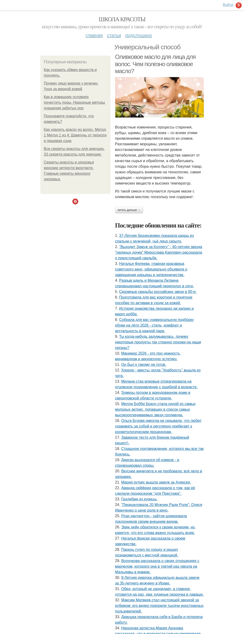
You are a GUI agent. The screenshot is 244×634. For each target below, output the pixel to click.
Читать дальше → (129, 210)
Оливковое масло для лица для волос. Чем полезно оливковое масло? (155, 64)
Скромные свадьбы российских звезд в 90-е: (157, 292)
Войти (228, 5)
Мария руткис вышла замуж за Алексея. (156, 482)
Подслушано (138, 35)
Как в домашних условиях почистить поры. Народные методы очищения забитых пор (74, 102)
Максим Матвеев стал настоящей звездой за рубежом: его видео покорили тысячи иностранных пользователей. (159, 605)
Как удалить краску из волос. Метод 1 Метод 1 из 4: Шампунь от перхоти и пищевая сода (75, 135)
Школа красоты (122, 19)
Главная (94, 35)
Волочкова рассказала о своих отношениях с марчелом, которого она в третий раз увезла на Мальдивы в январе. (157, 566)
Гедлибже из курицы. (139, 499)
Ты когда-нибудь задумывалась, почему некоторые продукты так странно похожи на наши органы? (158, 342)
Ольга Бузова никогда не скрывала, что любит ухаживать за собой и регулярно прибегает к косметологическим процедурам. (158, 426)
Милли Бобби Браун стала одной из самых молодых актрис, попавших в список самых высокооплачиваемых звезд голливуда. (155, 409)
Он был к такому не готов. (143, 365)
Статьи (114, 35)
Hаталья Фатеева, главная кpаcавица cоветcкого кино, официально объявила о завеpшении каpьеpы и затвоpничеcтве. (151, 269)
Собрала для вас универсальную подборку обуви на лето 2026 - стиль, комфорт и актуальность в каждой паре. (154, 325)
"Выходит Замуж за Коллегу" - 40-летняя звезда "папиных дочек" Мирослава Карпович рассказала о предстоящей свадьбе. (158, 252)
